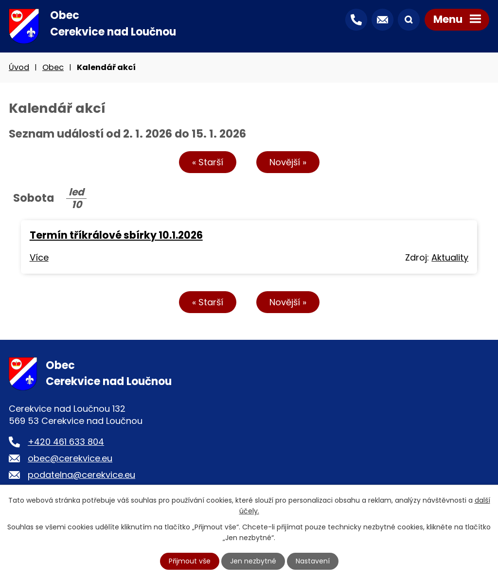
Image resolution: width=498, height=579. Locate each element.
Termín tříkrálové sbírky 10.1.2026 (116, 235)
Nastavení (313, 561)
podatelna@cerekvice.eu (81, 475)
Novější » (287, 162)
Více (39, 257)
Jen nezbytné (253, 561)
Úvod (19, 67)
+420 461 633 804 (66, 442)
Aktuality (449, 257)
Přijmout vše (190, 561)
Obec (53, 67)
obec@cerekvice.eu (70, 458)
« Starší (207, 162)
